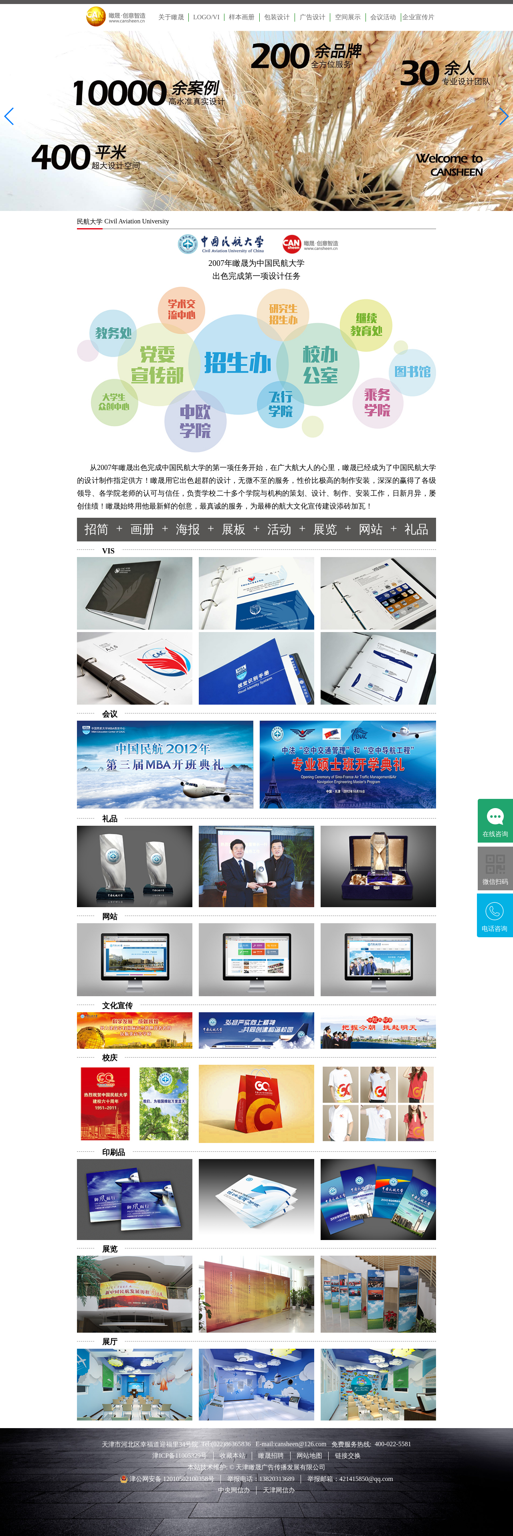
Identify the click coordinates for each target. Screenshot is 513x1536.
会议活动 (383, 17)
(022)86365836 (233, 1444)
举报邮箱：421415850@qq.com (350, 1478)
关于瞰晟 (171, 17)
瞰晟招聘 (271, 1455)
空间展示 (348, 17)
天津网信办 (279, 1490)
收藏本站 (232, 1455)
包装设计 (277, 17)
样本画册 (241, 17)
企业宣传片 (418, 17)
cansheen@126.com (303, 1444)
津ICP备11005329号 (179, 1455)
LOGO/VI (206, 17)
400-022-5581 (393, 1444)
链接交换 (348, 1455)
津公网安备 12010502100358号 (171, 1478)
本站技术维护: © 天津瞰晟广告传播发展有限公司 (257, 1467)
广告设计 (312, 17)
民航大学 (90, 221)
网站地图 (309, 1455)
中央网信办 (234, 1490)
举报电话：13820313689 (261, 1478)
